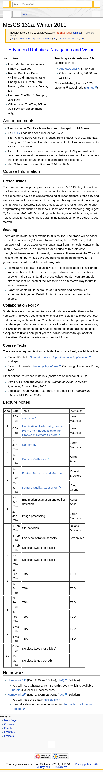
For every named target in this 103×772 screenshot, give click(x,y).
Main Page (10, 720)
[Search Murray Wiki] (48, 4)
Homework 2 (16, 694)
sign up (89, 87)
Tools (96, 14)
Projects (9, 736)
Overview (28, 418)
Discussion (16, 14)
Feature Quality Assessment (40, 487)
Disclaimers (60, 767)
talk (69, 32)
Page (7, 14)
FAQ (15, 132)
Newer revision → (68, 38)
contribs (77, 32)
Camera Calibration (34, 459)
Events (8, 728)
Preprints (9, 732)
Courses (9, 724)
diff (12, 38)
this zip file (51, 699)
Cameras (28, 444)
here (15, 689)
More (26, 14)
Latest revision (44, 38)
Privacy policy (83, 764)
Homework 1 (16, 680)
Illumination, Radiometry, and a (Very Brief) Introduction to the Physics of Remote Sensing (42, 431)
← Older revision (25, 38)
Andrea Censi (68, 68)
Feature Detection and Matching (42, 473)
